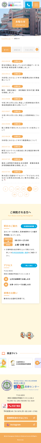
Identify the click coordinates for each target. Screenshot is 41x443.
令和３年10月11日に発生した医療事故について (20, 116)
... (11, 189)
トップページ (6, 38)
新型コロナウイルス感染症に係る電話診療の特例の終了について (20, 151)
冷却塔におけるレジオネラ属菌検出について (19, 140)
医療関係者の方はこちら (17, 417)
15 (23, 189)
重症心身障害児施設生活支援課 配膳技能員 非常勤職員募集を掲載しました (20, 164)
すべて (6, 50)
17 (35, 189)
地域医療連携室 (29, 226)
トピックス (29, 50)
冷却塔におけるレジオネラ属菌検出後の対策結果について (20, 78)
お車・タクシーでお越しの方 (20, 284)
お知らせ (17, 50)
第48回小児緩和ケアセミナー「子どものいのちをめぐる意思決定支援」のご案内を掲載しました (20, 177)
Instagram (14, 424)
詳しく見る (29, 265)
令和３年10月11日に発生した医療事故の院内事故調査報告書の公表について (20, 104)
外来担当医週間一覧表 (20, 252)
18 (14, 194)
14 (17, 189)
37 (26, 194)
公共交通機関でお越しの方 (20, 279)
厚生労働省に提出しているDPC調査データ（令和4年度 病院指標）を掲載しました (20, 66)
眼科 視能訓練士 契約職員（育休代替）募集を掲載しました (20, 91)
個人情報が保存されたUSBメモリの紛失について (20, 129)
